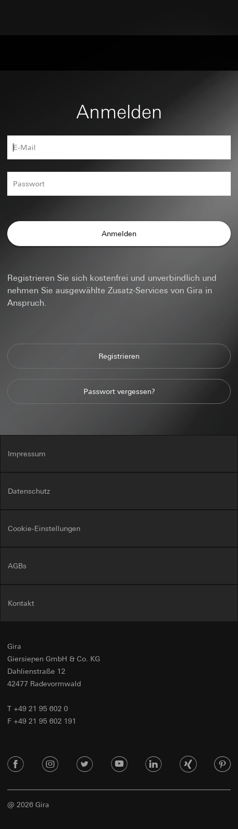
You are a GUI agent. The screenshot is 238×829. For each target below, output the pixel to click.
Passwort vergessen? (119, 391)
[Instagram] (50, 764)
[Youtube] (119, 764)
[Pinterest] (222, 764)
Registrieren (119, 356)
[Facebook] (15, 764)
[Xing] (188, 764)
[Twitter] (84, 764)
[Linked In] (153, 764)
